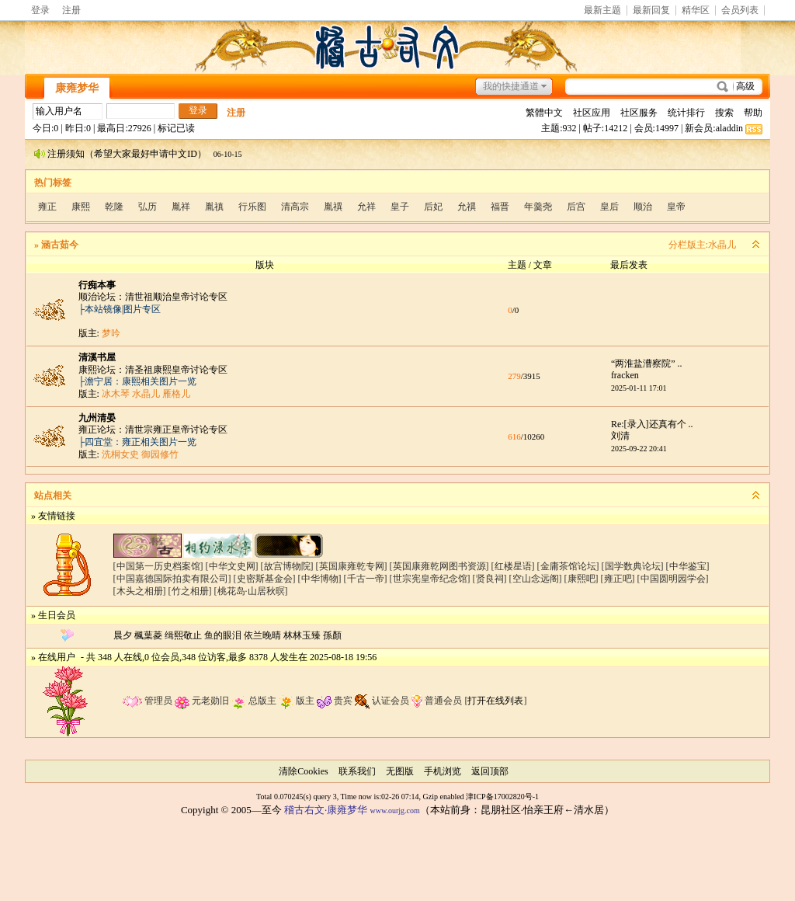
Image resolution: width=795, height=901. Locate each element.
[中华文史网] (232, 566)
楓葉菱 (148, 635)
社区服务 (639, 112)
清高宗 (295, 206)
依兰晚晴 (262, 635)
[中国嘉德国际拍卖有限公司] (172, 578)
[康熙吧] (581, 578)
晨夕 (122, 635)
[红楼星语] (513, 566)
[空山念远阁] (535, 578)
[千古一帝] (365, 578)
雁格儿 (176, 393)
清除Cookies (303, 771)
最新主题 (602, 10)
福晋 (500, 206)
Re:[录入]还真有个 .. (652, 424)
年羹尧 (538, 206)
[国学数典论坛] (633, 566)
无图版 (400, 771)
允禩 (466, 206)
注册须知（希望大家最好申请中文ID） (127, 153)
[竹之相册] (190, 591)
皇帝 (676, 206)
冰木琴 (116, 393)
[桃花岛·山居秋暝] (251, 591)
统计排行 (686, 112)
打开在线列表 (495, 700)
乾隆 (114, 206)
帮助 (753, 112)
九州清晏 (97, 417)
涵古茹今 (59, 244)
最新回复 (651, 10)
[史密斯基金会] (265, 578)
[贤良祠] (490, 578)
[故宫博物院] (287, 566)
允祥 (366, 206)
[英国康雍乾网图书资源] (439, 566)
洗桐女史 (120, 454)
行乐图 (252, 206)
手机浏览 (442, 771)
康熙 (80, 206)
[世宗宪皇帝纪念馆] (430, 578)
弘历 (147, 206)
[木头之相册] (139, 591)
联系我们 (357, 771)
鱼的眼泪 (222, 635)
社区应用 (591, 112)
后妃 (433, 206)
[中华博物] (320, 578)
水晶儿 (722, 244)
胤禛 (214, 206)
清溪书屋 (97, 357)
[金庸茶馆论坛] (568, 566)
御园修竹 (160, 454)
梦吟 (111, 333)
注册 (71, 10)
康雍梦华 (77, 88)
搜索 (724, 112)
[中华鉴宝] (688, 566)
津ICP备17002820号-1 (502, 796)
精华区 (696, 10)
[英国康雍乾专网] (351, 566)
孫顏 (332, 635)
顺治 (643, 206)
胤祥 (181, 206)
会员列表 (740, 10)
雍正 (47, 206)
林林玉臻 (302, 635)
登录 (40, 10)
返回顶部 (490, 771)
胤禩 (333, 206)
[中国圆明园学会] (673, 578)
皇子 (400, 206)
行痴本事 (97, 285)
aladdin (729, 128)
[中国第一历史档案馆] (158, 566)
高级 (745, 86)
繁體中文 (544, 112)
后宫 (576, 206)
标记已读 (176, 128)
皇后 (609, 206)
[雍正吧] (618, 578)
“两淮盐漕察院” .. (646, 363)
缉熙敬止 (183, 635)
